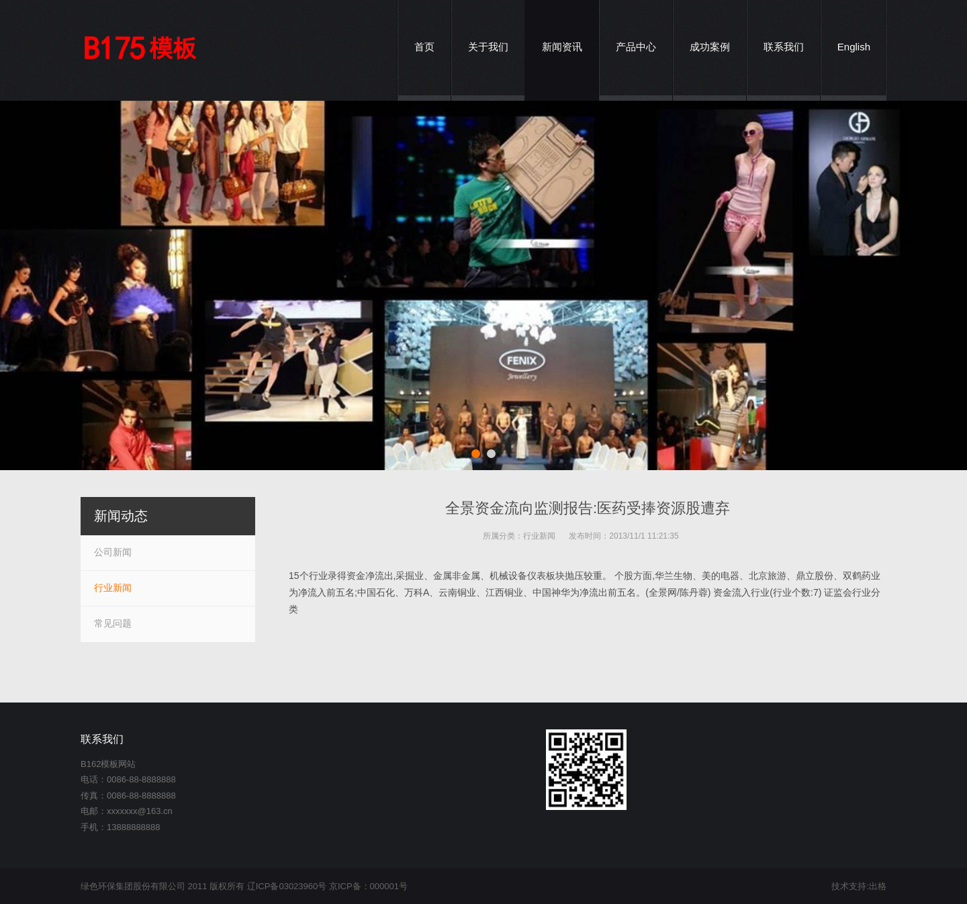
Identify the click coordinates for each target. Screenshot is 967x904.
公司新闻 (113, 552)
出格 (877, 886)
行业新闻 (539, 536)
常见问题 (113, 623)
